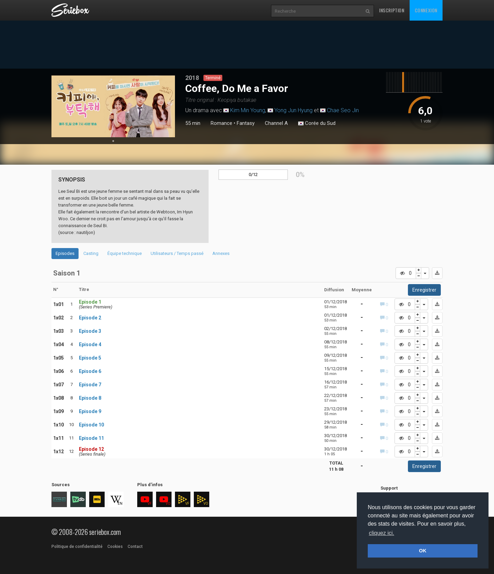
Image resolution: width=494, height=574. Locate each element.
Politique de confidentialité (77, 546)
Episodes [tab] (65, 253)
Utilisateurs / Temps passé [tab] (177, 253)
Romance (221, 123)
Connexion (426, 10)
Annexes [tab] (221, 253)
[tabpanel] (113, 106)
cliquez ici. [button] (381, 533)
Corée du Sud (317, 123)
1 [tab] (113, 141)
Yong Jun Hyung (293, 110)
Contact (135, 546)
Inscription (391, 10)
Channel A (276, 123)
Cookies (115, 546)
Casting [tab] (90, 253)
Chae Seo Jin (343, 110)
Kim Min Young (247, 110)
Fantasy (246, 123)
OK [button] (422, 550)
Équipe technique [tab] (124, 253)
